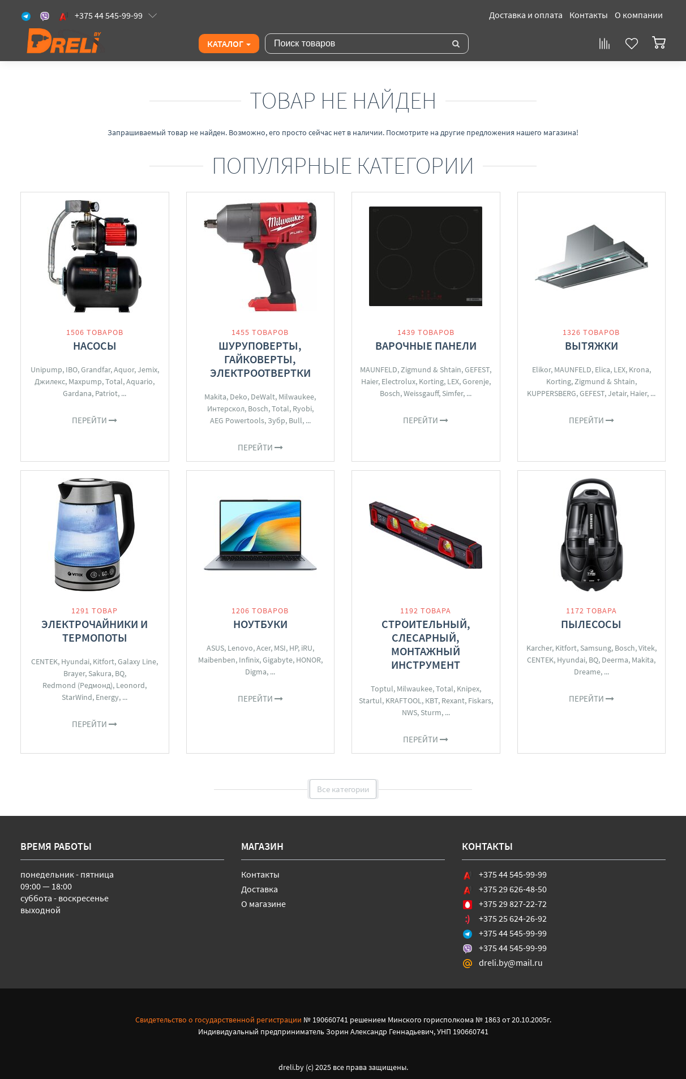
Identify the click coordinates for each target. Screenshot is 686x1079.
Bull (295, 420)
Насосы (95, 345)
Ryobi (302, 408)
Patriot (106, 393)
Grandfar (95, 369)
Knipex (468, 688)
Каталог (229, 43)
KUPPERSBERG (551, 393)
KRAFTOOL (403, 700)
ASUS (215, 648)
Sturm (431, 712)
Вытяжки (591, 345)
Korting (431, 381)
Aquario (139, 381)
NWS (409, 712)
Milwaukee (296, 397)
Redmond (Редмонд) (77, 685)
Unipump (46, 369)
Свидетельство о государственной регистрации (218, 1019)
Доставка (259, 889)
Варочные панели (426, 345)
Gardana (77, 393)
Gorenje (475, 381)
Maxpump (85, 381)
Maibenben (216, 660)
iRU (306, 648)
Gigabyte (278, 660)
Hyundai (75, 661)
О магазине (263, 903)
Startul (370, 700)
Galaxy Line (137, 661)
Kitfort (103, 661)
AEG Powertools (237, 420)
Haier (369, 381)
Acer (263, 648)
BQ (120, 673)
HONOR (308, 660)
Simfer (452, 393)
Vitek (646, 648)
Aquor (124, 369)
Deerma (615, 660)
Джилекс (50, 381)
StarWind (77, 697)
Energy (107, 697)
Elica (602, 369)
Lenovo (240, 648)
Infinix (249, 660)
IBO (72, 369)
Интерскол (226, 408)
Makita (215, 397)
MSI (280, 648)
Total (114, 381)
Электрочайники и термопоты (94, 630)
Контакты (588, 14)
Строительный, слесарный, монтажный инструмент (425, 644)
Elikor (541, 369)
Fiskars (479, 700)
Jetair (617, 393)
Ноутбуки (260, 624)
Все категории (343, 789)
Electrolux (398, 381)
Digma (256, 672)
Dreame (587, 672)
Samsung (595, 648)
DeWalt (263, 397)
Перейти (94, 420)
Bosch (258, 408)
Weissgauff (421, 393)
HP (293, 648)
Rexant (453, 700)
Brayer (74, 673)
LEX (453, 381)
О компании (639, 14)
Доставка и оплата (526, 14)
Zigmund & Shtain (431, 369)
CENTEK (44, 661)
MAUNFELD (378, 369)
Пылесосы (591, 624)
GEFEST (477, 369)
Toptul (382, 688)
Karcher (539, 648)
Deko (238, 397)
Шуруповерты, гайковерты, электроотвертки (260, 359)
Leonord (130, 685)
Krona (639, 369)
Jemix (147, 369)
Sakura (100, 673)
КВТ (431, 700)
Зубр (276, 420)
